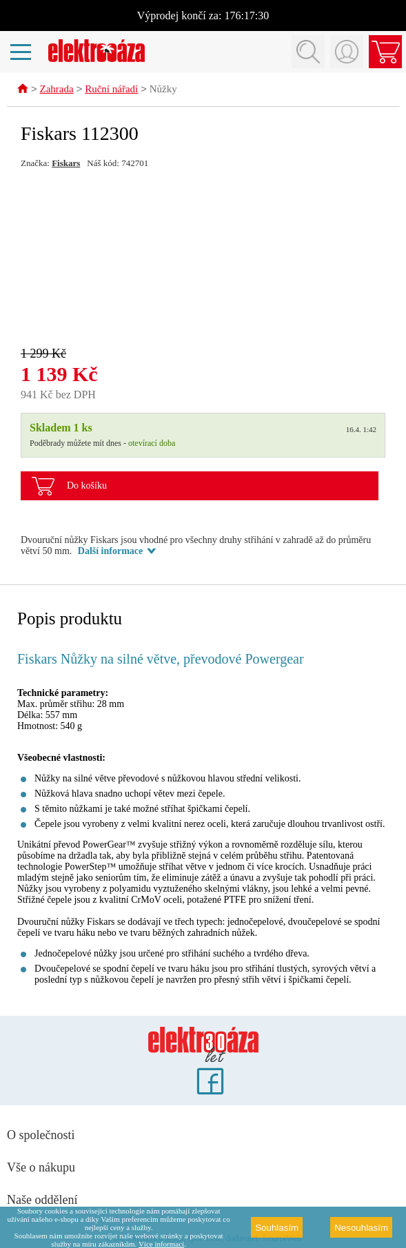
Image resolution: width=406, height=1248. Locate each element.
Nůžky (163, 90)
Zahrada (57, 90)
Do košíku (87, 486)
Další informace (110, 551)
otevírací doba (151, 444)
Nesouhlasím (361, 1228)
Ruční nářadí (111, 90)
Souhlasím (276, 1228)
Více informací (161, 1244)
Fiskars (66, 163)
